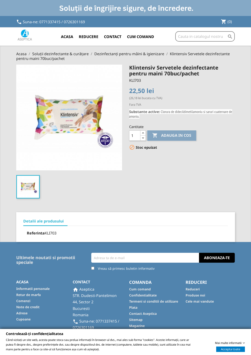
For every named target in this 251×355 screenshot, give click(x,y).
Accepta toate (230, 349)
